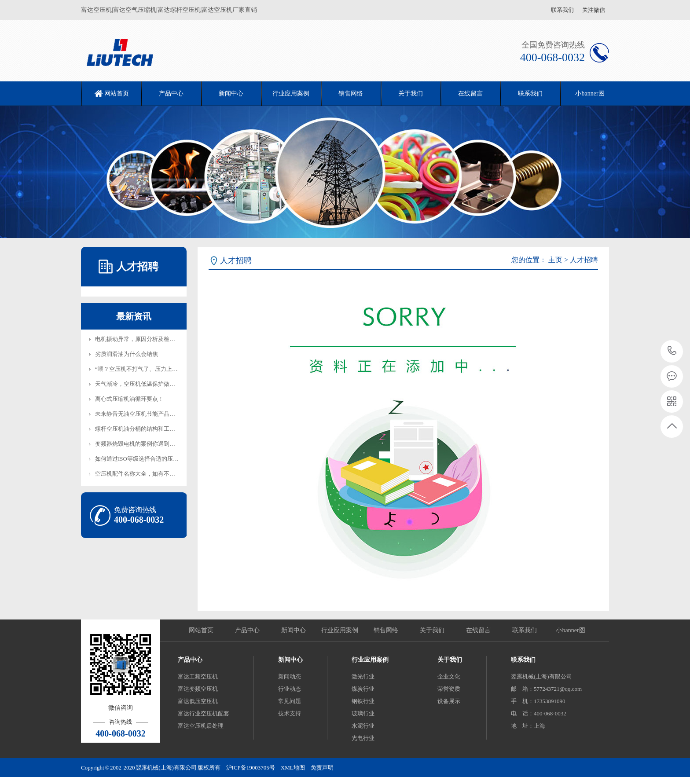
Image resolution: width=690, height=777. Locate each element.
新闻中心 (231, 93)
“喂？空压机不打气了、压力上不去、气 (145, 369)
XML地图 (293, 767)
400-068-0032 (672, 351)
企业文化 (448, 676)
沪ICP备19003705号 (250, 767)
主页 (555, 260)
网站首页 (116, 93)
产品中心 (171, 93)
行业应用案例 (290, 93)
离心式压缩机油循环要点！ (129, 399)
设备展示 (448, 701)
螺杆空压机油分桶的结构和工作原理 (141, 428)
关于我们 (410, 93)
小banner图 (589, 93)
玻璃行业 (363, 713)
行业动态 (289, 688)
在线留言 (470, 93)
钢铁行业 (363, 701)
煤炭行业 (363, 688)
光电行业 (363, 738)
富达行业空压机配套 (203, 713)
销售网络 (350, 93)
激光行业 (363, 676)
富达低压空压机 (198, 701)
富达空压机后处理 (201, 725)
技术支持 (289, 713)
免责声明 (322, 767)
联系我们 (562, 10)
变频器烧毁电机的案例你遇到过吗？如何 (146, 443)
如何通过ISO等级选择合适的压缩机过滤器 (148, 458)
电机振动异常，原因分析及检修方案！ (143, 339)
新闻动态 (289, 676)
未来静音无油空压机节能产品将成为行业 (146, 413)
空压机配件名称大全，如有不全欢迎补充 (146, 473)
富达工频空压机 (198, 676)
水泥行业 (363, 725)
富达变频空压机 (198, 688)
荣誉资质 (448, 688)
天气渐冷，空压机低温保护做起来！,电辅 (147, 384)
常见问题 (289, 701)
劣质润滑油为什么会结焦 (126, 354)
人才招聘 (584, 260)
